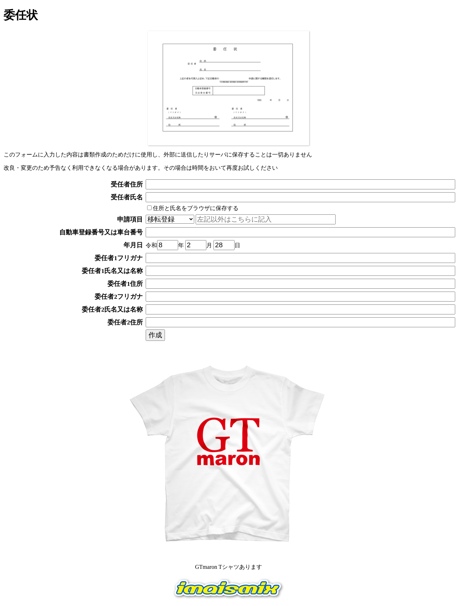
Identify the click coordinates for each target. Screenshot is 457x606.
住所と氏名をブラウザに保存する (192, 208)
